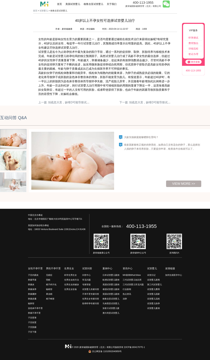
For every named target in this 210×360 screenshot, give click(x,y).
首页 (59, 4)
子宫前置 (32, 322)
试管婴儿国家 (153, 294)
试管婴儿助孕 (153, 303)
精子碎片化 (51, 284)
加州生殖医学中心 (173, 275)
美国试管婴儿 (72, 4)
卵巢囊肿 (32, 294)
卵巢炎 (31, 284)
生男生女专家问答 (90, 299)
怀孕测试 (193, 37)
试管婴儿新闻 (153, 280)
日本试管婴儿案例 (111, 275)
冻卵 (125, 299)
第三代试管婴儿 (154, 284)
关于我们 (112, 4)
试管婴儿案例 (153, 308)
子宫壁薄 (32, 317)
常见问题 (86, 280)
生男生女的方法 (71, 280)
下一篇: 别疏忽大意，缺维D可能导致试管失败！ (149, 102)
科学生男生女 (70, 275)
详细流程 (193, 48)
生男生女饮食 (70, 289)
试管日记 (151, 275)
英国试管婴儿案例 (111, 294)
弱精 (48, 280)
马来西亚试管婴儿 (111, 303)
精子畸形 (50, 299)
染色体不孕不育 (35, 308)
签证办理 (193, 54)
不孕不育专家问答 (90, 294)
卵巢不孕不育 (34, 313)
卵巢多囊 (32, 299)
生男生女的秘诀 (71, 284)
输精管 (49, 289)
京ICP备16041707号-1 (134, 347)
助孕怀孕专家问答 (90, 303)
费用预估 (193, 43)
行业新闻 (127, 289)
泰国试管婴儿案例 (111, 289)
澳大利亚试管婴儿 (111, 313)
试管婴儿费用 (153, 289)
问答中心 (86, 275)
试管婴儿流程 (153, 299)
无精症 (49, 275)
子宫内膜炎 (33, 275)
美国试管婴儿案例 (111, 284)
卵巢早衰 (32, 280)
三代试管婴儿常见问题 (133, 284)
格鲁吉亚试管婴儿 (93, 4)
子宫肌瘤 (32, 327)
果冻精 (49, 294)
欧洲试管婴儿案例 (111, 280)
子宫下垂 (32, 332)
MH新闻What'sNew (132, 275)
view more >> (183, 183)
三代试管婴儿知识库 (132, 280)
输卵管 (31, 303)
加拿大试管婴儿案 (111, 308)
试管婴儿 (44, 10)
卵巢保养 (32, 289)
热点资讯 (127, 294)
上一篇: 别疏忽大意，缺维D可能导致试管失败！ (68, 102)
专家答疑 (86, 284)
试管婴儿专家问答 (90, 289)
